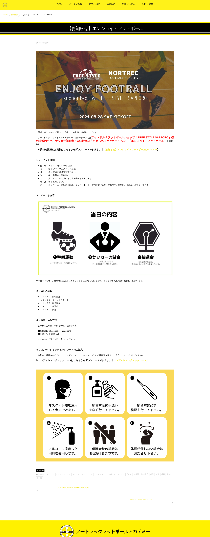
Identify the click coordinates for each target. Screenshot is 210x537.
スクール (75, 474)
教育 (157, 474)
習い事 (39, 478)
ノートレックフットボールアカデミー (109, 474)
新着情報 (40, 470)
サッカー (50, 474)
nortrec (42, 474)
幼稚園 (136, 474)
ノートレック (87, 474)
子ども (129, 474)
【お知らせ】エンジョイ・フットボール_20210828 (130, 149)
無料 (168, 474)
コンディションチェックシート (129, 360)
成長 (152, 474)
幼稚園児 (144, 474)
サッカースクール (63, 474)
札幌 (163, 474)
